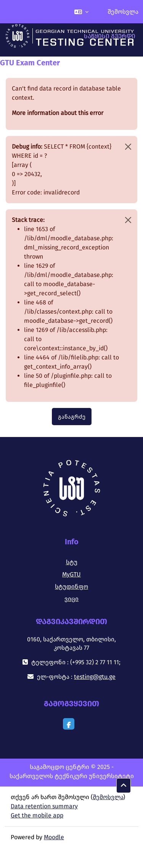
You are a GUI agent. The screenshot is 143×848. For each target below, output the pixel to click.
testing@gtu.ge (95, 676)
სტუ (71, 562)
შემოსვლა (123, 11)
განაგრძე (71, 416)
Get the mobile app (37, 815)
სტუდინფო (71, 586)
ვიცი (71, 598)
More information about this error (57, 113)
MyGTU (71, 574)
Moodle (54, 837)
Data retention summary (44, 806)
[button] (81, 11)
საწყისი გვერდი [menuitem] (109, 36)
